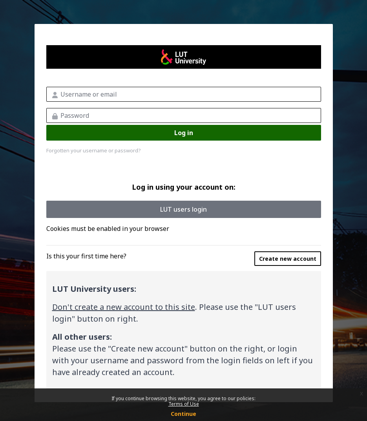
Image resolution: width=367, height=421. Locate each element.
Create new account (287, 258)
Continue (183, 413)
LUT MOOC (183, 57)
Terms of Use (183, 404)
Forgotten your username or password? (93, 150)
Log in (183, 132)
